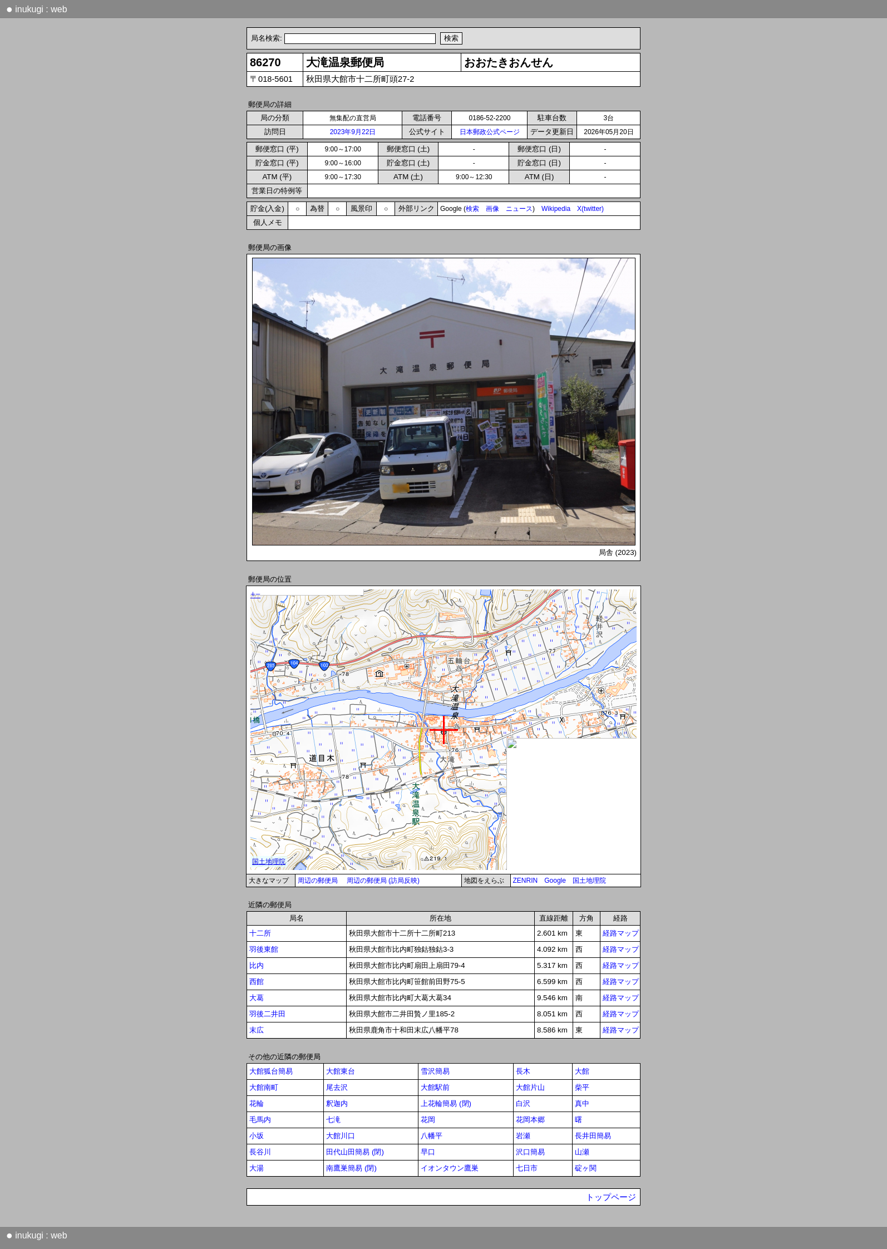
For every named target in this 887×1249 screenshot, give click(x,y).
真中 (582, 1103)
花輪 (256, 1103)
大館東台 (340, 1071)
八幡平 (431, 1136)
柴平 (582, 1087)
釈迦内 (337, 1103)
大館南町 (263, 1087)
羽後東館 (263, 949)
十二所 (260, 933)
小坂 (256, 1136)
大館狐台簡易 (271, 1071)
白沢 (523, 1103)
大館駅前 (435, 1087)
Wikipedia (555, 209)
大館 (582, 1071)
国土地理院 (589, 880)
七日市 (527, 1168)
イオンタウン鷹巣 (450, 1168)
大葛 (256, 998)
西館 (256, 981)
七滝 (333, 1119)
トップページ (611, 1197)
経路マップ (621, 933)
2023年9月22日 (353, 132)
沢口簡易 (530, 1152)
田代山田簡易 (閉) (355, 1152)
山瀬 (582, 1152)
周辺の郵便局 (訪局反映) (383, 880)
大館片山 (530, 1087)
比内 (256, 965)
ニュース (519, 209)
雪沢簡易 (435, 1071)
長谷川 (260, 1152)
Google (555, 880)
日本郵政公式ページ (490, 132)
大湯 (256, 1168)
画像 (492, 209)
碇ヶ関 (586, 1168)
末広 (256, 1030)
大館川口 (340, 1136)
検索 (472, 209)
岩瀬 (523, 1136)
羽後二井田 (267, 1014)
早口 (428, 1152)
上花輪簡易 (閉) (446, 1103)
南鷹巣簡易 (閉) (351, 1168)
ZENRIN (525, 880)
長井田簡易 (593, 1136)
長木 (523, 1071)
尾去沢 (337, 1087)
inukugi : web (36, 9)
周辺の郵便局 (318, 880)
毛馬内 (260, 1119)
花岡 (428, 1119)
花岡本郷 (530, 1119)
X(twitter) (590, 209)
